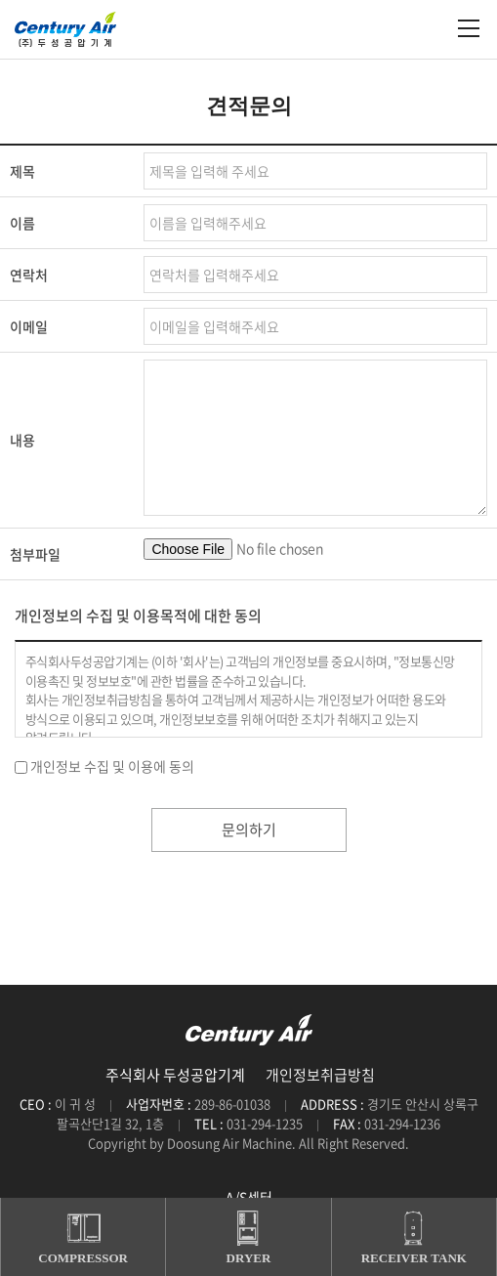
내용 (22, 439)
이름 (22, 223)
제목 (22, 171)
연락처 (29, 274)
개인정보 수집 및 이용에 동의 (112, 766)
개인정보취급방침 (320, 1074)
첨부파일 (35, 554)
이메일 (29, 326)
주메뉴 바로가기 (0, 0)
